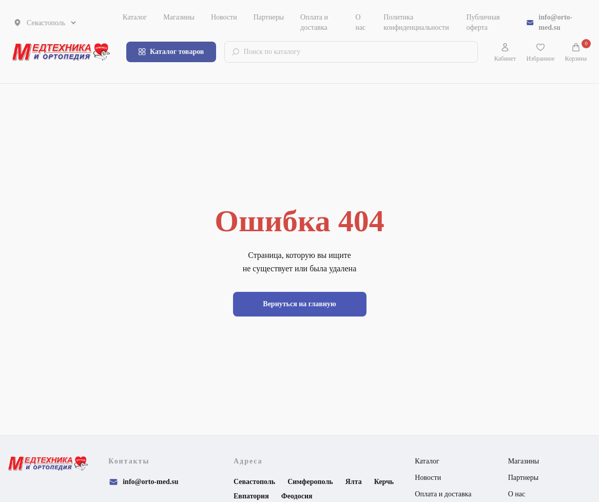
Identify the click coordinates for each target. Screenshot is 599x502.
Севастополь (254, 482)
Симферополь (310, 482)
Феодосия (297, 496)
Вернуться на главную (299, 304)
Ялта (353, 482)
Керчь (384, 482)
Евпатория (251, 496)
